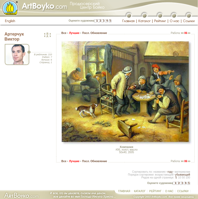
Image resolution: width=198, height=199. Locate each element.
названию (159, 171)
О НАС (169, 191)
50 (183, 177)
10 (179, 177)
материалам (182, 171)
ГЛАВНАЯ (124, 191)
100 (188, 177)
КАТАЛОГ (140, 191)
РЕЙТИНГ (155, 191)
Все (63, 33)
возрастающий (164, 174)
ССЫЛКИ (183, 191)
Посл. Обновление (94, 33)
